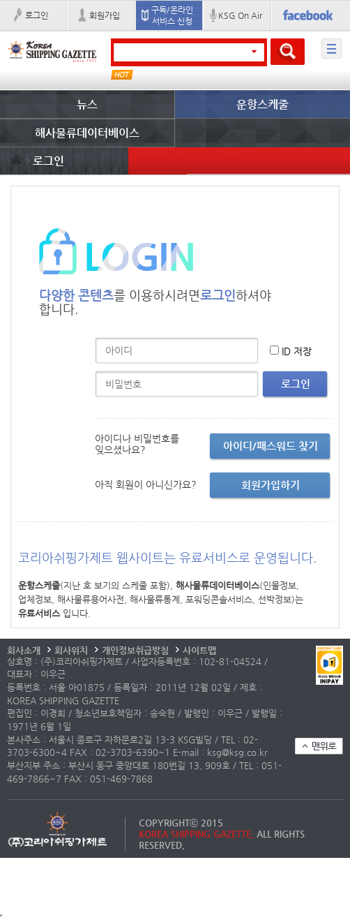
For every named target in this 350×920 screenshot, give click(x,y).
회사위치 (71, 650)
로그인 (36, 15)
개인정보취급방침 (135, 650)
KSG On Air (240, 15)
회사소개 (23, 650)
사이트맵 (199, 650)
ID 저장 (297, 351)
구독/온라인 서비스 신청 (172, 15)
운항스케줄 (262, 104)
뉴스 (87, 104)
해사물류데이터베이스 (87, 133)
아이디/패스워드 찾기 (270, 446)
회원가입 (104, 15)
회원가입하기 (270, 485)
